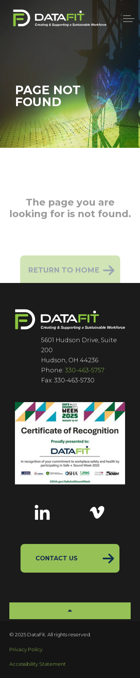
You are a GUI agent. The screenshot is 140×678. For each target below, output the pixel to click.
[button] (70, 610)
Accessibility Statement (37, 664)
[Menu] (129, 18)
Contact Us (56, 558)
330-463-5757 (85, 370)
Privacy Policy (26, 649)
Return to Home (70, 275)
